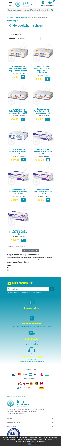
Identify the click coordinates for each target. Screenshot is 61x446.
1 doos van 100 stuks (18, 73)
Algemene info (13, 422)
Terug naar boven (30, 250)
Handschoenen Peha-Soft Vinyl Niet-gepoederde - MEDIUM (43, 69)
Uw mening (11, 426)
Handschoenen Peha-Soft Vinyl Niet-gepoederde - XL (43, 111)
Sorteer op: (12, 38)
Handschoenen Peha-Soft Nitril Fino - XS (18, 151)
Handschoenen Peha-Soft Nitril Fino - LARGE (43, 191)
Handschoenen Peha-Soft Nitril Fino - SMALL (43, 151)
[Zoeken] (30, 10)
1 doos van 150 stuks (18, 156)
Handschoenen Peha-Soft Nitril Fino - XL (18, 232)
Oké (29, 443)
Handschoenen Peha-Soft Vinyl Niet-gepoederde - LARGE (18, 111)
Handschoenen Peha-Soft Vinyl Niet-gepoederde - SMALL (18, 68)
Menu (9, 418)
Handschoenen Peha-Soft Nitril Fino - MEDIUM (18, 191)
